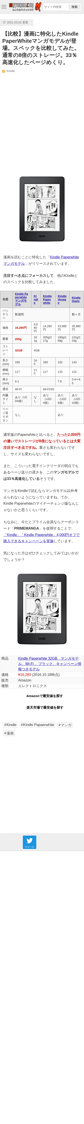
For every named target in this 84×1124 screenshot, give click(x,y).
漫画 (10, 733)
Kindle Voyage (62, 299)
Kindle (11, 71)
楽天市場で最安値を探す (44, 707)
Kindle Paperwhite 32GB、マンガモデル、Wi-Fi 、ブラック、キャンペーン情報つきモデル (49, 664)
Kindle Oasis (76, 299)
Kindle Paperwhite (47, 299)
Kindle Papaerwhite (38, 725)
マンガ (66, 725)
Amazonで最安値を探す (44, 696)
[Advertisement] (42, 122)
